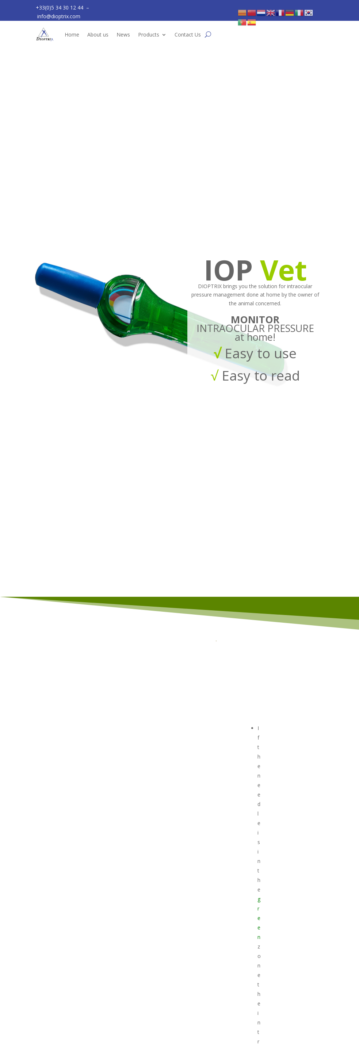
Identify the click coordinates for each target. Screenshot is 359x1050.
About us (97, 34)
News (123, 34)
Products (148, 34)
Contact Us (188, 34)
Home (72, 34)
